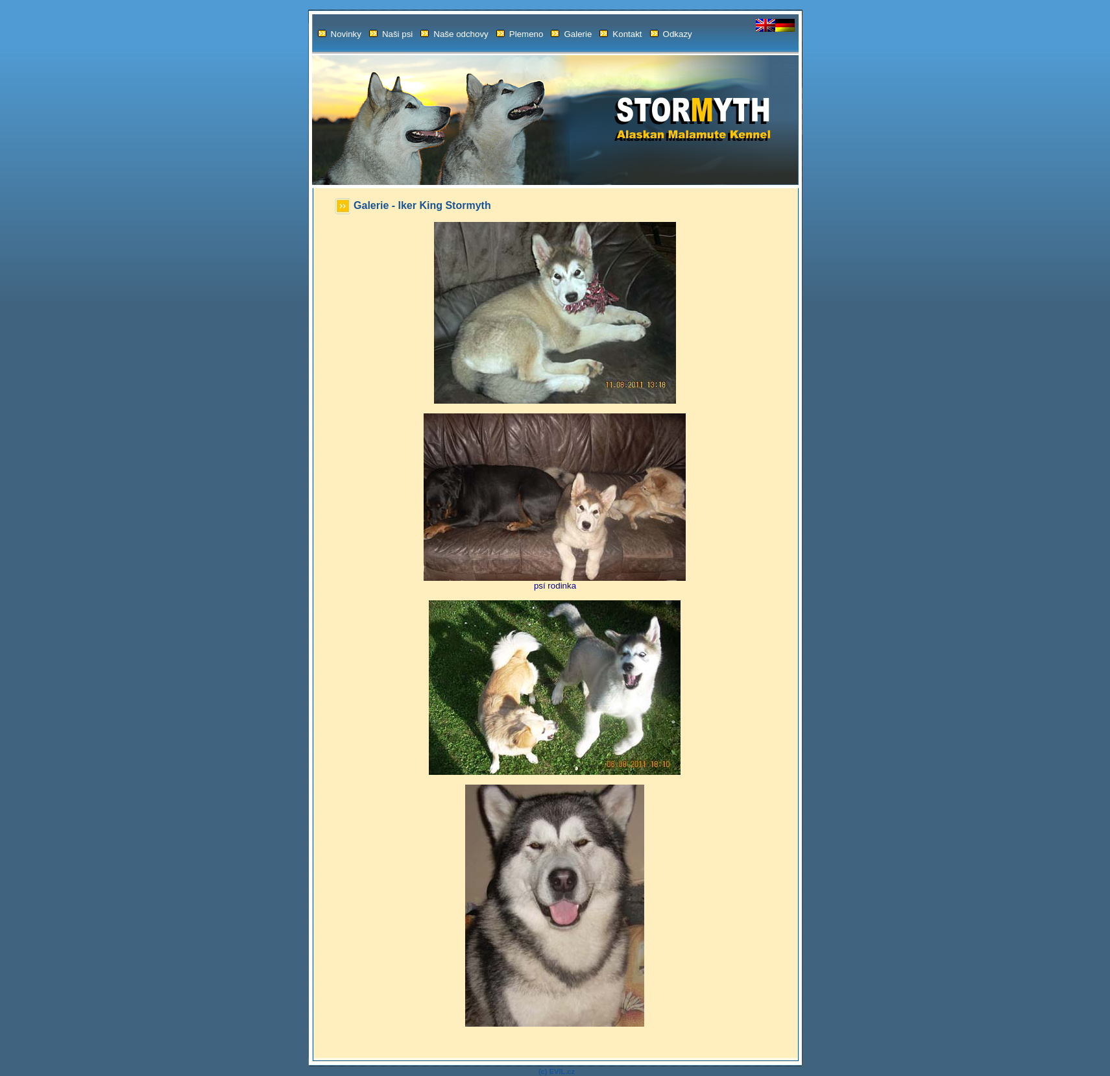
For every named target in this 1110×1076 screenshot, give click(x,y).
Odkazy (671, 34)
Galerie (571, 34)
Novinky (339, 34)
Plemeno (520, 34)
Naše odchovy (454, 34)
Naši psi (391, 34)
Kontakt (620, 34)
